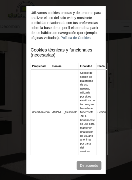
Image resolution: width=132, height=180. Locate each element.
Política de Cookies (75, 38)
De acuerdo (89, 166)
